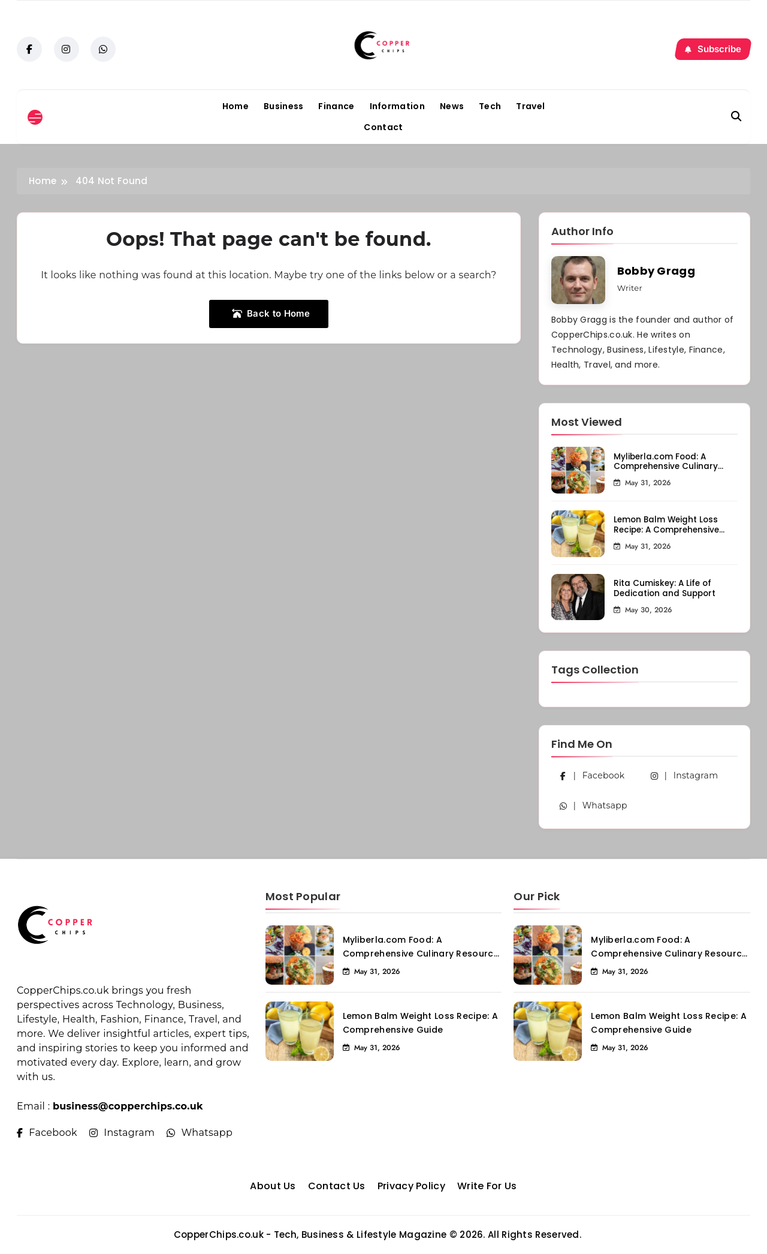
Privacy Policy (411, 1186)
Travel (530, 106)
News (452, 106)
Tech (490, 106)
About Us (272, 1186)
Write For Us (487, 1186)
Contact (383, 127)
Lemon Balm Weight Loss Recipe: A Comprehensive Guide (666, 530)
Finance (336, 106)
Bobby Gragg (656, 270)
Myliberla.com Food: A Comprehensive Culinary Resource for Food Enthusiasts (666, 471)
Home (235, 106)
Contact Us (337, 1186)
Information (397, 106)
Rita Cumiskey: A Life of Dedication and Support (664, 588)
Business (283, 106)
